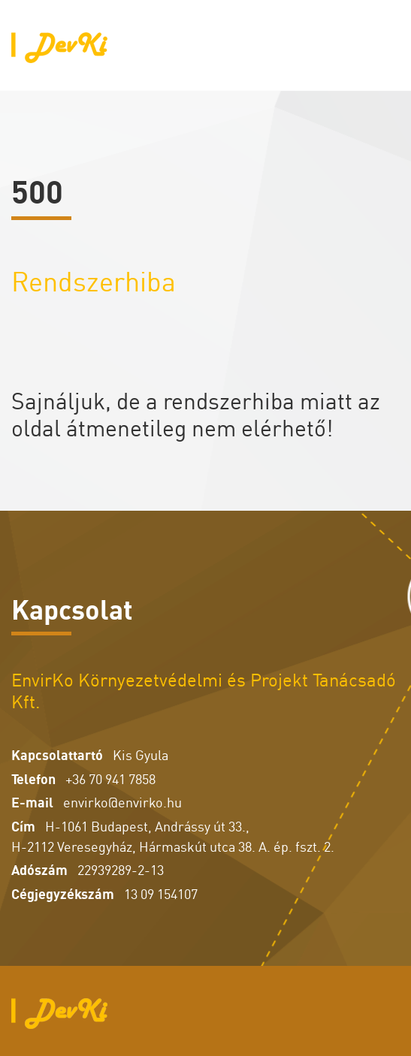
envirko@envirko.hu (122, 801)
